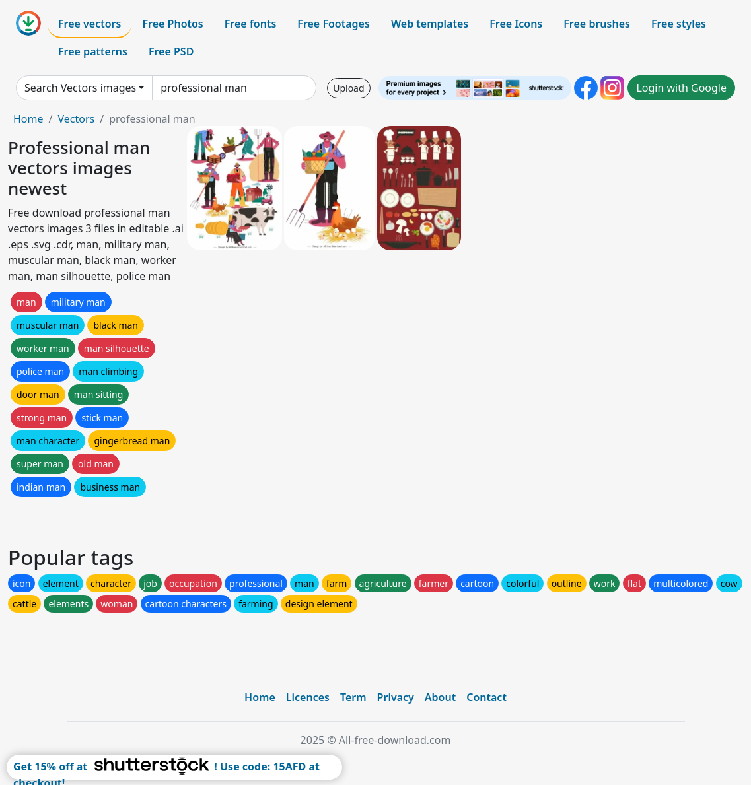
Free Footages (333, 24)
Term (353, 697)
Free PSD (171, 51)
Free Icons (515, 24)
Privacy (395, 697)
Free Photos (172, 24)
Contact (486, 697)
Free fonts (251, 24)
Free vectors (89, 24)
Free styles (678, 24)
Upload (348, 88)
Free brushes (596, 24)
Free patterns (92, 51)
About (440, 697)
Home (28, 119)
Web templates (429, 24)
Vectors (75, 119)
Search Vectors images (80, 88)
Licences (308, 697)
